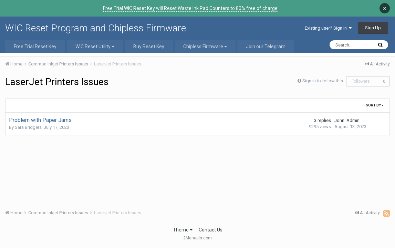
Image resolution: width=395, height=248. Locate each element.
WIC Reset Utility (94, 41)
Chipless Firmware (205, 41)
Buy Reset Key (148, 41)
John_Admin (347, 115)
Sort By (375, 100)
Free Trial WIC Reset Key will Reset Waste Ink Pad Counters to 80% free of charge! (191, 8)
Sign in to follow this (322, 75)
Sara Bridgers (28, 122)
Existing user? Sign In (328, 22)
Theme (183, 224)
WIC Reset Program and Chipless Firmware (95, 23)
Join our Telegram (265, 41)
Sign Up (373, 22)
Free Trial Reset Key (35, 41)
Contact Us (210, 224)
